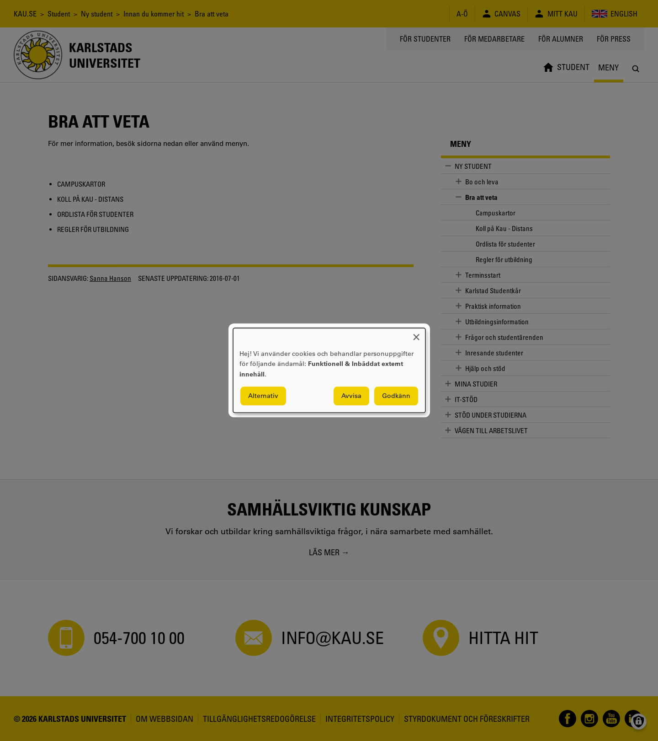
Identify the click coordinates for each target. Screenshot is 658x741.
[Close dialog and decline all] (416, 333)
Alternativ (263, 396)
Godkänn (396, 396)
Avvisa (351, 396)
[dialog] (329, 370)
